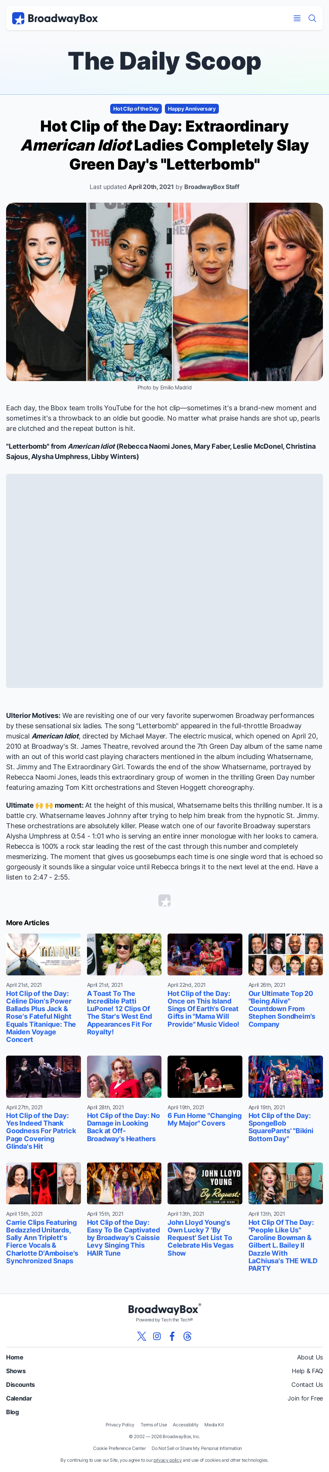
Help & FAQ (307, 1371)
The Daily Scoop (164, 60)
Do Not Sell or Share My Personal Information (197, 1448)
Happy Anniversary (192, 108)
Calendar (19, 1398)
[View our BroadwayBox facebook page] (172, 1336)
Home (15, 1357)
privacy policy (167, 1460)
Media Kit (213, 1425)
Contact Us (307, 1384)
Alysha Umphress (59, 456)
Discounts (20, 1384)
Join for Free (305, 1398)
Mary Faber (212, 446)
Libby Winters (114, 456)
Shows (15, 1371)
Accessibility (185, 1425)
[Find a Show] (312, 18)
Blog (12, 1412)
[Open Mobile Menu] (297, 18)
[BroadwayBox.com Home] (55, 18)
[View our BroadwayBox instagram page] (156, 1336)
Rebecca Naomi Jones (155, 446)
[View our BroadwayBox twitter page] (141, 1336)
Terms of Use (154, 1425)
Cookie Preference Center (119, 1448)
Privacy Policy (120, 1425)
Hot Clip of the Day (136, 108)
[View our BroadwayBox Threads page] (187, 1336)
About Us (310, 1357)
